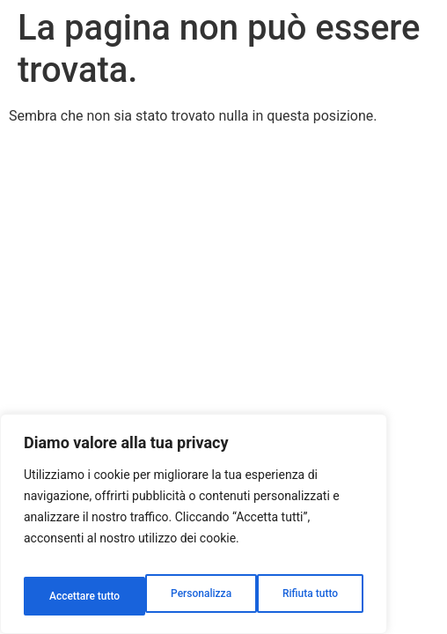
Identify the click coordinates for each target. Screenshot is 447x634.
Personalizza (77, 596)
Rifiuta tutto (188, 596)
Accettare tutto (304, 596)
